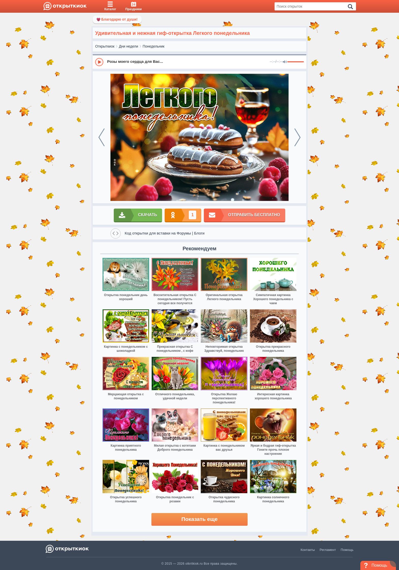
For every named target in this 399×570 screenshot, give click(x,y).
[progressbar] (295, 62)
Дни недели (128, 46)
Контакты (308, 550)
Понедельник (154, 46)
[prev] (101, 137)
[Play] (99, 62)
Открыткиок (105, 46)
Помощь (347, 550)
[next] (297, 137)
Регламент (328, 550)
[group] (199, 62)
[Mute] (284, 62)
